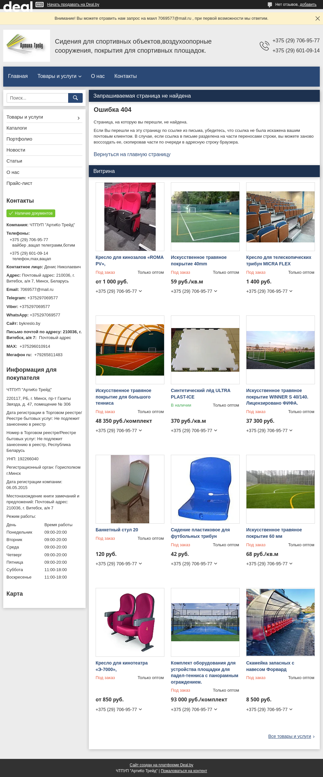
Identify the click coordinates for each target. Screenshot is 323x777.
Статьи (14, 161)
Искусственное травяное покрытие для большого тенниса (123, 397)
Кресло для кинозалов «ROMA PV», (129, 260)
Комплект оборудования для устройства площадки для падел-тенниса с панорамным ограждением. (204, 672)
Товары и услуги (57, 76)
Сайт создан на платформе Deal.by (161, 765)
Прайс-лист (19, 183)
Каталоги (16, 128)
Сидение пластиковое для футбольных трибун (200, 533)
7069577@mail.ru (37, 289)
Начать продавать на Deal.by (73, 4)
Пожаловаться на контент (184, 771)
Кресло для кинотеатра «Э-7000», (122, 666)
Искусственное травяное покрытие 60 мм (274, 533)
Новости (15, 150)
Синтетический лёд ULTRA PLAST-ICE (200, 393)
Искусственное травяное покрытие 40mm (199, 260)
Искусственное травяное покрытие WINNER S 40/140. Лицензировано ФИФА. (277, 397)
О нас (98, 76)
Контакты (125, 76)
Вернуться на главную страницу (132, 154)
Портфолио (19, 139)
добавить (308, 4)
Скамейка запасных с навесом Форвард (270, 666)
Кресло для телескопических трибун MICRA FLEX (278, 260)
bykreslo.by (29, 323)
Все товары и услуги (289, 736)
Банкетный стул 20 (117, 529)
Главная (18, 76)
